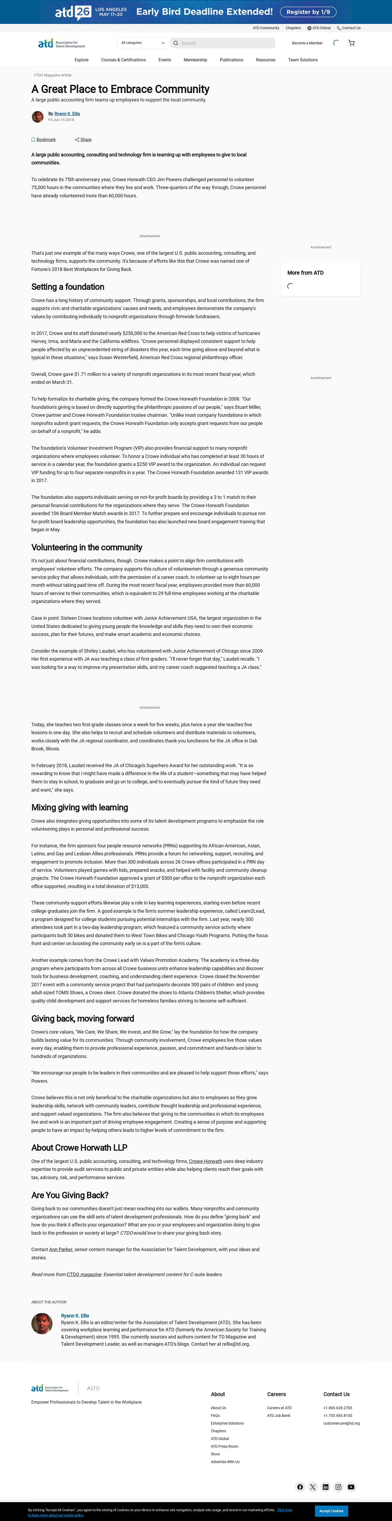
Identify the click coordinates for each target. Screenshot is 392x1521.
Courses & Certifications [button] (123, 59)
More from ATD (305, 273)
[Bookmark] (43, 140)
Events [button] (165, 59)
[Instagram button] (338, 1487)
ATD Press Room (224, 1446)
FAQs (215, 1415)
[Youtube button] (351, 1487)
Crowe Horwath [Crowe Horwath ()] (205, 1161)
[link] (266, 28)
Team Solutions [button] (303, 59)
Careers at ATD (279, 1408)
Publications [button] (231, 59)
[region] (196, 1511)
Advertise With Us (225, 1462)
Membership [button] (195, 59)
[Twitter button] (313, 1487)
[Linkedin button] (325, 1487)
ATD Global (220, 1439)
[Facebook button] (300, 1487)
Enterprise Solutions (227, 1423)
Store (215, 1454)
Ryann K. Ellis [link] (67, 113)
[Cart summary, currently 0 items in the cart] (353, 43)
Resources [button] (265, 59)
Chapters (218, 1431)
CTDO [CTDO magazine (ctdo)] (84, 1274)
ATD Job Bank (278, 1415)
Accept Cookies (331, 1511)
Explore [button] (81, 59)
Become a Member (307, 43)
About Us (218, 1408)
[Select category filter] (142, 43)
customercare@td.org (341, 1423)
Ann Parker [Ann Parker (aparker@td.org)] (61, 1249)
